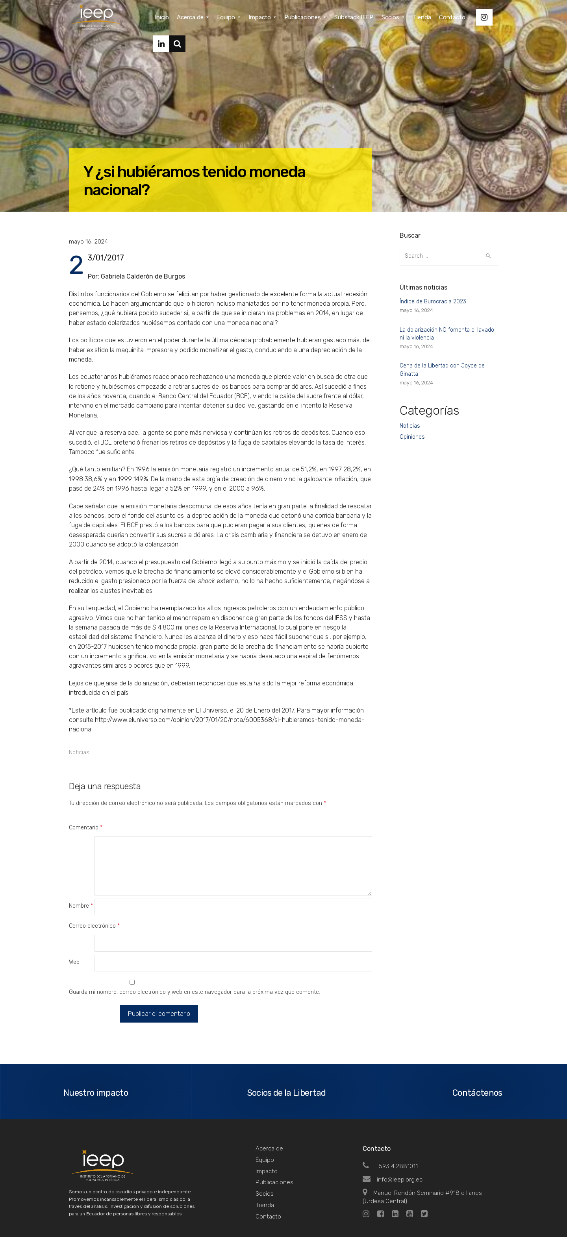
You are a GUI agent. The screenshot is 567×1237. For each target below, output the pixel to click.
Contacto (268, 1182)
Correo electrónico (94, 909)
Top (488, 1214)
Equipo (265, 1126)
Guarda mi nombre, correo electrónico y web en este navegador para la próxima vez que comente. (194, 959)
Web (74, 929)
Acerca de (269, 1115)
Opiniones (412, 437)
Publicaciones (274, 1148)
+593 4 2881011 (390, 1132)
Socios (265, 1160)
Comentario (85, 827)
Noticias (79, 752)
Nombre (81, 889)
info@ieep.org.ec (392, 1146)
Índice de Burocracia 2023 (433, 301)
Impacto (267, 1137)
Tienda (265, 1171)
